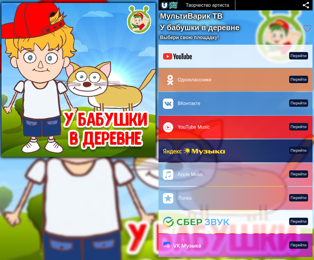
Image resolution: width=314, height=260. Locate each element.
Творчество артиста (207, 5)
